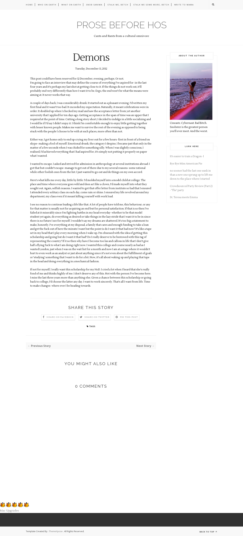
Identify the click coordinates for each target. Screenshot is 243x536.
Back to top (208, 531)
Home (29, 4)
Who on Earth (47, 4)
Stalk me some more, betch (151, 4)
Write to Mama (184, 4)
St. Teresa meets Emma (184, 197)
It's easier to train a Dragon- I (187, 156)
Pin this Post (129, 317)
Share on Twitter (96, 317)
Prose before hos (121, 24)
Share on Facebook (60, 317)
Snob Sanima (94, 4)
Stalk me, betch (117, 4)
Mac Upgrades (9, 510)
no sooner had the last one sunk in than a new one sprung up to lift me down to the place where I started (191, 175)
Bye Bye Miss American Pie (186, 163)
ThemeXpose (55, 531)
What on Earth (71, 4)
